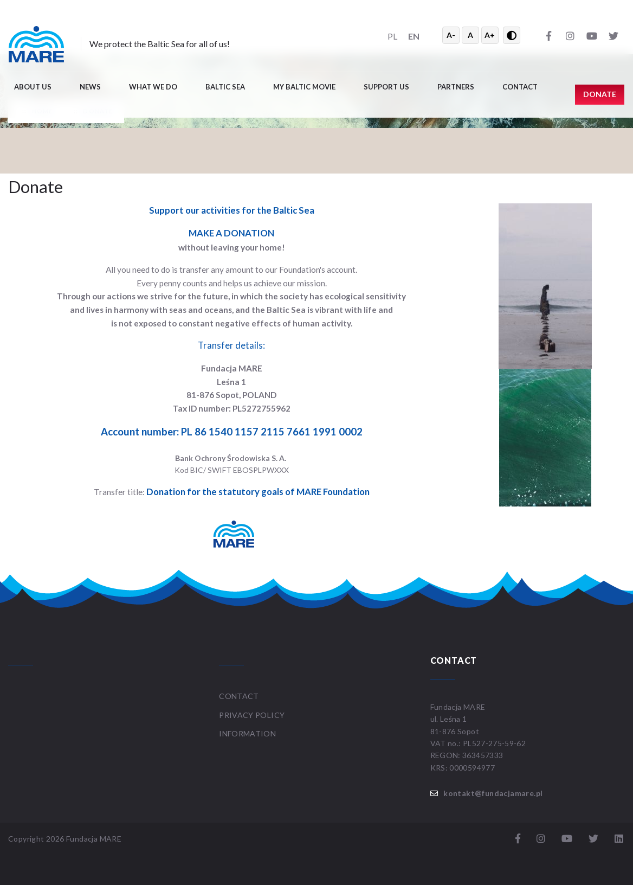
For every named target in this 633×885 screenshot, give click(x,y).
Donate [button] (599, 94)
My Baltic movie (304, 86)
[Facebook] (548, 35)
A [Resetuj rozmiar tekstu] (470, 35)
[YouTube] (592, 35)
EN (413, 36)
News (90, 86)
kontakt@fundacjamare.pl (492, 793)
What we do (153, 86)
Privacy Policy (252, 715)
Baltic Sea (225, 86)
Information (247, 733)
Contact (520, 86)
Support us (386, 86)
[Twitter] (613, 35)
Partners (455, 86)
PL (392, 36)
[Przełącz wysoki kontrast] (511, 35)
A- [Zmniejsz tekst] (451, 35)
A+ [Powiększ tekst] (490, 35)
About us (32, 86)
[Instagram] (570, 35)
